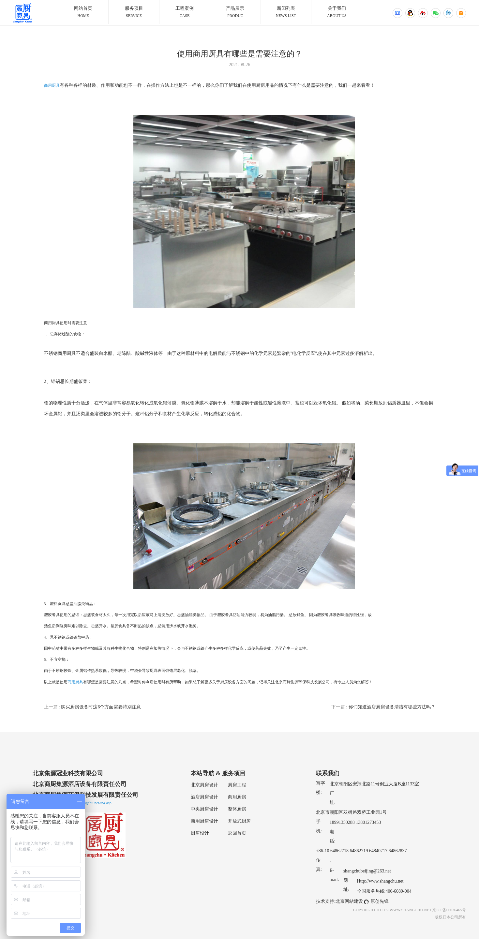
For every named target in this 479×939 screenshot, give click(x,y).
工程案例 (184, 12)
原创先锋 (379, 901)
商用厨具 (52, 85)
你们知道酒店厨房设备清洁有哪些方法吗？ (383, 706)
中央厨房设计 (204, 809)
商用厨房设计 (204, 821)
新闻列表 (286, 12)
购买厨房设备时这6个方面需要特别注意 (92, 706)
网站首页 (83, 12)
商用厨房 (237, 797)
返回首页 (237, 833)
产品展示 (235, 12)
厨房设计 (200, 833)
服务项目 (134, 12)
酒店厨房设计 (204, 797)
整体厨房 (237, 809)
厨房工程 (237, 784)
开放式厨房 (239, 821)
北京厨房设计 (204, 784)
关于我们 (336, 12)
